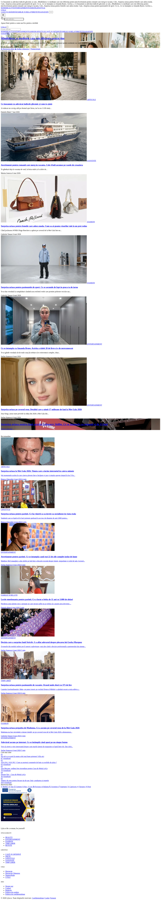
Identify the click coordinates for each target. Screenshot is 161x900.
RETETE (36, 12)
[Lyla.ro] (3, 10)
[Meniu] (52, 12)
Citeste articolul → (8, 429)
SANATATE (44, 12)
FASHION (32, 8)
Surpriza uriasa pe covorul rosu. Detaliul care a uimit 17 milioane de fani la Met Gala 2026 (41, 409)
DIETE (8, 856)
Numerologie (35, 49)
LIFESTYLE (40, 8)
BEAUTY (9, 8)
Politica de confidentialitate (15, 894)
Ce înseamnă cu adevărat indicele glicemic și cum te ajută (26, 104)
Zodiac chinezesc (22, 49)
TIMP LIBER (10, 843)
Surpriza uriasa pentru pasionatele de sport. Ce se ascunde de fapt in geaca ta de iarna (39, 287)
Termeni (53, 898)
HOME (3, 8)
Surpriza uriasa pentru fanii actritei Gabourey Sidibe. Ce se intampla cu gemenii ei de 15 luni (54, 424)
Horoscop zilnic (8, 49)
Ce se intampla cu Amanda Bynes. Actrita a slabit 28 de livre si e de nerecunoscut (37, 348)
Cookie (47, 898)
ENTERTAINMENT (20, 8)
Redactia (8, 890)
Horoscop (8, 871)
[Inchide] (3, 15)
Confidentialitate (38, 898)
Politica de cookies (12, 892)
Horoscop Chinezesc (12, 873)
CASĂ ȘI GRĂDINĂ (8, 12)
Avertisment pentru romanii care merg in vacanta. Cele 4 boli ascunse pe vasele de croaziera (42, 165)
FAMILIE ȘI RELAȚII (24, 12)
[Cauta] (50, 12)
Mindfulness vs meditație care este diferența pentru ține (33, 38)
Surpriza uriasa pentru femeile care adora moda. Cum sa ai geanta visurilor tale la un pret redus (44, 226)
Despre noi (9, 886)
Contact (8, 888)
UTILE (8, 877)
